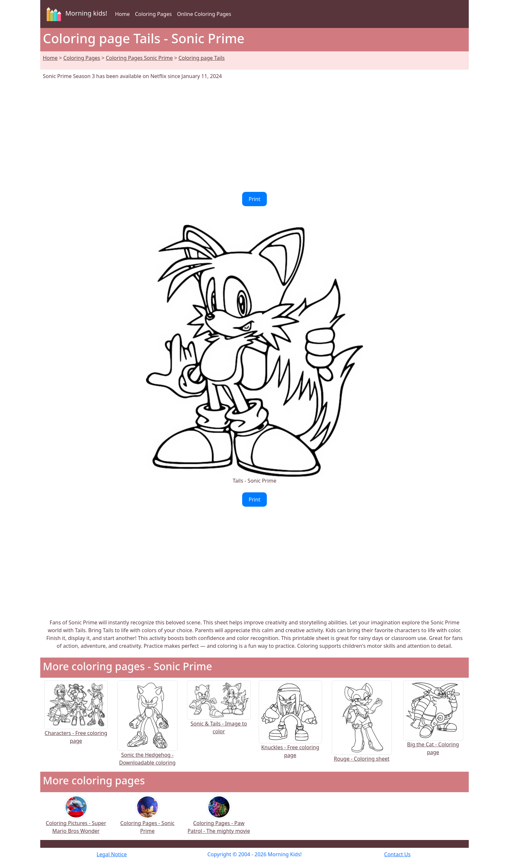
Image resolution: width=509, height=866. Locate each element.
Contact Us (397, 854)
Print (254, 199)
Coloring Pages (153, 14)
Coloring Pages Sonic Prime (139, 57)
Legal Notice (112, 854)
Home (122, 14)
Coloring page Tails (202, 57)
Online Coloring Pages (204, 14)
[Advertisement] (254, 135)
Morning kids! (75, 14)
